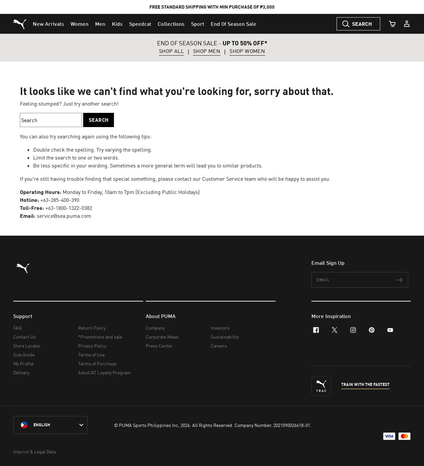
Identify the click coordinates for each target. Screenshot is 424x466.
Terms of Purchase (97, 363)
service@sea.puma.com (64, 215)
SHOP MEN (206, 51)
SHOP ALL (171, 51)
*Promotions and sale (100, 337)
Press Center (159, 346)
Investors (220, 328)
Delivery (21, 372)
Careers (219, 346)
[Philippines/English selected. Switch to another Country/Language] (50, 425)
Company (155, 328)
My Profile (23, 363)
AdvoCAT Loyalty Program (104, 372)
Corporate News (162, 337)
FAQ (17, 328)
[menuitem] (48, 24)
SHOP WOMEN (247, 51)
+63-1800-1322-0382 (68, 208)
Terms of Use (91, 354)
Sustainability (225, 337)
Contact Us (24, 337)
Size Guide (23, 354)
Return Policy (92, 328)
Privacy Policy (92, 346)
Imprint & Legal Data (34, 451)
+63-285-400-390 (59, 200)
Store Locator (27, 346)
